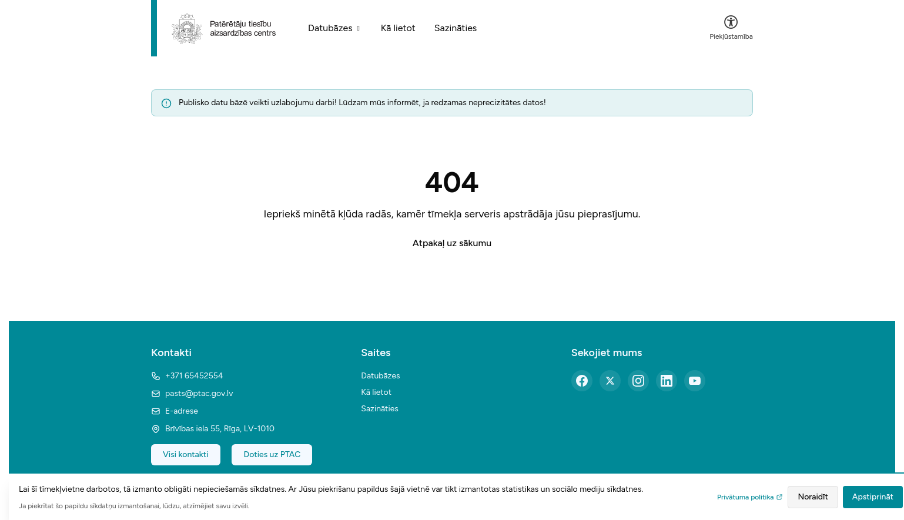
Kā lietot (398, 27)
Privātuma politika (750, 497)
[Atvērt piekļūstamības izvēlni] (731, 28)
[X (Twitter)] (610, 380)
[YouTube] (694, 380)
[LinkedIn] (666, 380)
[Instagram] (638, 380)
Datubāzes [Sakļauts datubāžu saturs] (335, 27)
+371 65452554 (187, 376)
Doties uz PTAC (271, 454)
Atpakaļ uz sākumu (452, 243)
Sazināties (455, 27)
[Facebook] (581, 380)
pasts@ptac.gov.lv (192, 393)
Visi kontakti (186, 454)
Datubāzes (380, 376)
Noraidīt (813, 497)
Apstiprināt (872, 497)
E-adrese (174, 411)
